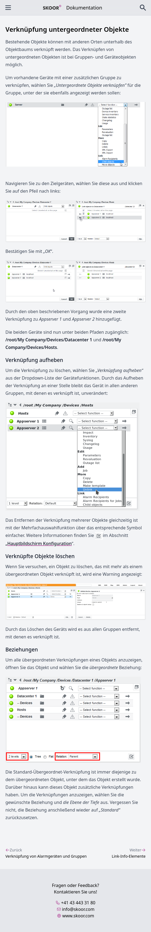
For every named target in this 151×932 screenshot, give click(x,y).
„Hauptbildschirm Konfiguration (38, 543)
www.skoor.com (75, 915)
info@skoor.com (76, 909)
